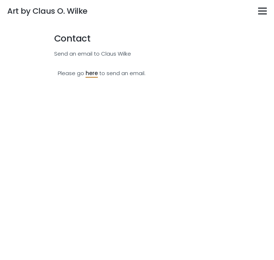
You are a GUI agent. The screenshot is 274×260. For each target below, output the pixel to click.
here (92, 73)
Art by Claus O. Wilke (47, 11)
